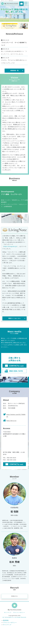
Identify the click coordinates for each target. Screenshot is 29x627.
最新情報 (6, 620)
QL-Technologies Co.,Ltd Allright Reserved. (14, 617)
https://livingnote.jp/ (10, 246)
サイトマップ (7, 612)
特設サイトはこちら (14, 318)
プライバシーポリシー (19, 612)
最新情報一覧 (14, 70)
